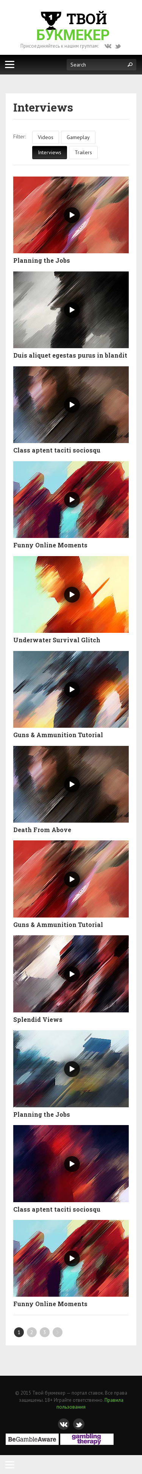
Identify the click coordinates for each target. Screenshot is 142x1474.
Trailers (83, 152)
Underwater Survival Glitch (56, 640)
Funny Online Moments (50, 545)
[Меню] (9, 64)
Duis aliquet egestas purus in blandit (70, 355)
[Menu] (9, 1464)
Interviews (49, 152)
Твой (73, 26)
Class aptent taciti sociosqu (56, 450)
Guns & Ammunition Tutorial (58, 735)
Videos (45, 137)
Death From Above (42, 829)
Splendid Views (37, 1019)
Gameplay (78, 137)
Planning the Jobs (41, 260)
